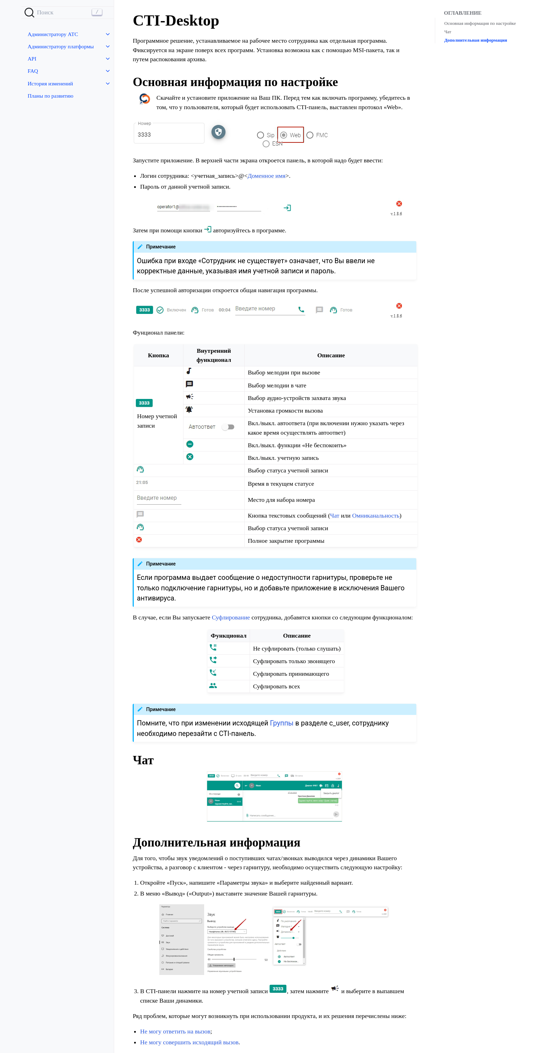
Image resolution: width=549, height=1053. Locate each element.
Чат (447, 31)
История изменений (50, 83)
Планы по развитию (50, 96)
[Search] (67, 12)
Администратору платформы (61, 46)
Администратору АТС (53, 34)
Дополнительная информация (475, 40)
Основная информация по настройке (480, 23)
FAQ (33, 71)
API (32, 59)
